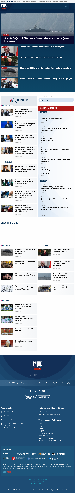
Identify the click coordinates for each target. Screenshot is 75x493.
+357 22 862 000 (9, 412)
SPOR (42, 116)
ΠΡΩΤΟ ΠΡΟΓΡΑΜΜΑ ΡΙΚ (46, 433)
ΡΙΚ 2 (40, 426)
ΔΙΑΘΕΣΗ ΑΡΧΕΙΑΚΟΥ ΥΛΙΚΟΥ (38, 483)
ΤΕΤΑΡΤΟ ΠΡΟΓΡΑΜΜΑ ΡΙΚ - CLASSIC (51, 441)
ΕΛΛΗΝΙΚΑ (33, 375)
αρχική (3, 1)
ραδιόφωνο (26, 1)
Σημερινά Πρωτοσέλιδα (56, 100)
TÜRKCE (43, 375)
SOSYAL (4, 68)
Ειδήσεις (15, 383)
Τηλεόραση (23, 383)
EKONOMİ (8, 162)
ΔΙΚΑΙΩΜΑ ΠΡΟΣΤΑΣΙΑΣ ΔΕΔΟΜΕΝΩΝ (38, 479)
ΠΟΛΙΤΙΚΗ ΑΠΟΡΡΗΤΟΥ (38, 481)
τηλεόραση (17, 1)
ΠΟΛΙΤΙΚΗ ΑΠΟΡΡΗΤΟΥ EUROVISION (38, 485)
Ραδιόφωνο (32, 383)
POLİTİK (4, 78)
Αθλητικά (41, 383)
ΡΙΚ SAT (41, 431)
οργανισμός (63, 1)
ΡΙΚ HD (40, 428)
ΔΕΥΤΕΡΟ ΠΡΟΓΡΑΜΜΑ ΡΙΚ (47, 436)
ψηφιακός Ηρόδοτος (45, 1)
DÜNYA (6, 35)
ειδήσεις (10, 1)
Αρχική (7, 383)
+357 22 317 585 (9, 416)
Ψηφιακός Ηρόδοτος (53, 383)
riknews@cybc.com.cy (11, 420)
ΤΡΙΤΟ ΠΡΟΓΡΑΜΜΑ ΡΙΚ (46, 438)
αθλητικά (34, 1)
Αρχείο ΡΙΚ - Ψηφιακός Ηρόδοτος (49, 414)
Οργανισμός (66, 383)
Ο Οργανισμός (42, 412)
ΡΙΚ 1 (40, 424)
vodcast (55, 1)
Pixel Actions (57, 490)
